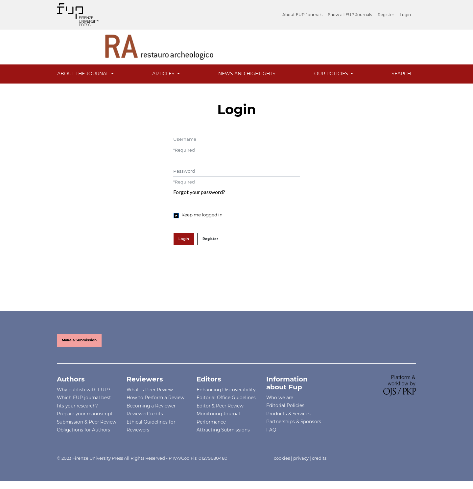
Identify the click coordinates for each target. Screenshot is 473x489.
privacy (301, 458)
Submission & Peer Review (86, 422)
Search (401, 74)
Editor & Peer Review (220, 405)
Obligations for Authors (83, 429)
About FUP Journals (302, 14)
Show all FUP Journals (350, 14)
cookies (282, 458)
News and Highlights (246, 74)
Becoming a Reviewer (151, 405)
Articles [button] (164, 74)
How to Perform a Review (155, 397)
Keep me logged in (202, 214)
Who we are (279, 397)
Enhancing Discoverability (226, 389)
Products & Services (288, 413)
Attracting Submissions (223, 429)
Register (386, 14)
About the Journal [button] (83, 74)
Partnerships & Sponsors (293, 421)
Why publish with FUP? (83, 389)
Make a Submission (79, 340)
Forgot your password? (199, 192)
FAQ (271, 429)
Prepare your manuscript (85, 413)
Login (405, 14)
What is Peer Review (150, 389)
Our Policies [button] (331, 74)
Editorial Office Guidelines (226, 397)
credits (319, 458)
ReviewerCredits (145, 413)
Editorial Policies (285, 405)
